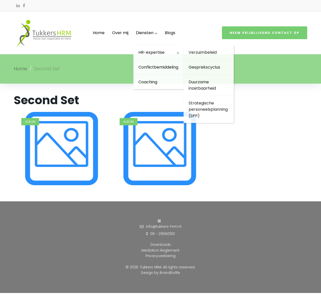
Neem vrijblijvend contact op (264, 33)
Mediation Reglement (160, 251)
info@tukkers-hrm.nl (163, 227)
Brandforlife (170, 273)
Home (20, 69)
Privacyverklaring (160, 256)
